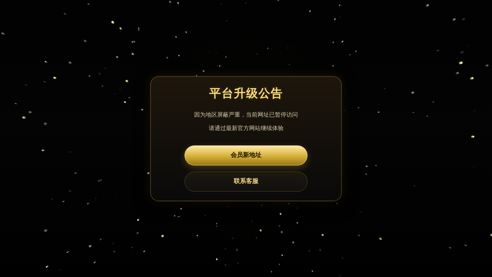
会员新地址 (246, 155)
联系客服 (246, 181)
